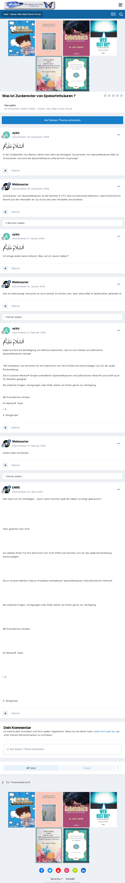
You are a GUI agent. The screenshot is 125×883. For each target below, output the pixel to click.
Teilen (31, 768)
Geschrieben (30, 136)
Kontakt (70, 878)
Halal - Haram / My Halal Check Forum (51, 108)
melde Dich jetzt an (104, 731)
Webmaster (20, 184)
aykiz (12, 105)
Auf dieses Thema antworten (62, 120)
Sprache (56, 878)
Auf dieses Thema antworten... (26, 749)
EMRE (16, 487)
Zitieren (15, 170)
